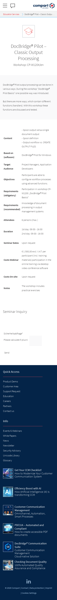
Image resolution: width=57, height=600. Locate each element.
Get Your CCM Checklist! (28, 470)
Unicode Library (11, 455)
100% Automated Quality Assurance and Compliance (30, 566)
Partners (7, 406)
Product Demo (10, 381)
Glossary (7, 460)
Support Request (11, 391)
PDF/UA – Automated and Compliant (29, 526)
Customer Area (10, 386)
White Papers (9, 435)
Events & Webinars (12, 431)
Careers (7, 401)
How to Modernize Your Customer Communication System (34, 475)
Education (8, 396)
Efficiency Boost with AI (28, 488)
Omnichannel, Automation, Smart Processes (30, 515)
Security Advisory (12, 450)
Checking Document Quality (31, 561)
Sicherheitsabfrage (13, 333)
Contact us (8, 411)
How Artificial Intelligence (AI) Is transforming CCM (32, 493)
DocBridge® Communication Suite (31, 545)
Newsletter (8, 445)
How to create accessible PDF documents (31, 533)
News (6, 440)
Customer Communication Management (30, 508)
